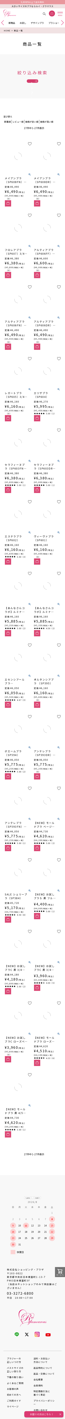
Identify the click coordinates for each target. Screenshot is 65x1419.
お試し (23, 22)
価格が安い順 (31, 132)
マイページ (13, 1417)
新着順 (7, 132)
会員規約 (38, 1395)
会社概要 (38, 1390)
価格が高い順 (46, 132)
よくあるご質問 (15, 1393)
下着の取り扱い (15, 1387)
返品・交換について (44, 1384)
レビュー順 (18, 132)
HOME (7, 30)
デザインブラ (37, 22)
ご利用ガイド (14, 1411)
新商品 (11, 22)
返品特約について (43, 1378)
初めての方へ (14, 1405)
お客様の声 (13, 1399)
